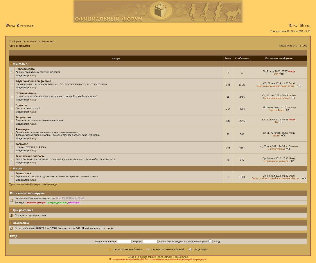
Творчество (23, 117)
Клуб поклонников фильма (33, 81)
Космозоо (22, 144)
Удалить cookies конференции (24, 184)
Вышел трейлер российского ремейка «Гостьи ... (276, 178)
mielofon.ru (21, 64)
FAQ (293, 25)
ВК (276, 122)
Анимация (22, 129)
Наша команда (49, 184)
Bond (292, 83)
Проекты (21, 105)
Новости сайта (25, 69)
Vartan (292, 95)
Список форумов (19, 46)
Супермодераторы (57, 202)
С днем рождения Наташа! (276, 98)
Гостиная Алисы (26, 93)
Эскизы (276, 135)
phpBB (151, 257)
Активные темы (46, 41)
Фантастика (23, 173)
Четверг (291, 107)
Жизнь (17, 168)
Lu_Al (110, 228)
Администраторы (35, 202)
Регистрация (25, 25)
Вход (10, 25)
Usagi (33, 75)
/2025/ (277, 74)
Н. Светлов (291, 146)
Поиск (305, 25)
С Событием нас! (276, 149)
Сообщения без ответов (22, 41)
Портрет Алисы (276, 110)
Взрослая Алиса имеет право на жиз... (276, 86)
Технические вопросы (30, 156)
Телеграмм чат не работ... (277, 161)
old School (73, 202)
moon (291, 71)
